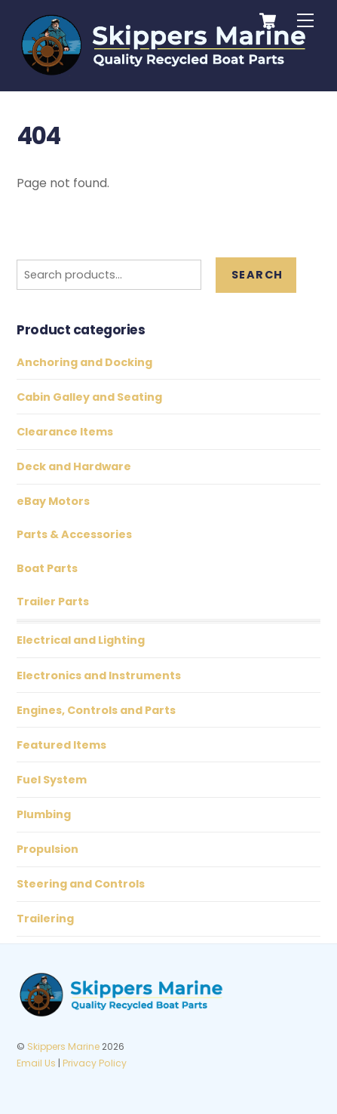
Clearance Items (65, 431)
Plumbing (44, 814)
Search (257, 274)
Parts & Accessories (74, 534)
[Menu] (305, 20)
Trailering (45, 918)
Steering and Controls (81, 883)
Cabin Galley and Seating (89, 397)
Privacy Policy (95, 1063)
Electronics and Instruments (99, 675)
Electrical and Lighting (81, 640)
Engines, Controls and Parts (96, 710)
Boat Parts (47, 568)
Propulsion (47, 849)
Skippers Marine (63, 1046)
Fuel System (52, 779)
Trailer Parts (53, 601)
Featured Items (61, 744)
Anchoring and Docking (84, 362)
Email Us (36, 1063)
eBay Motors (53, 501)
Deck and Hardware (74, 466)
